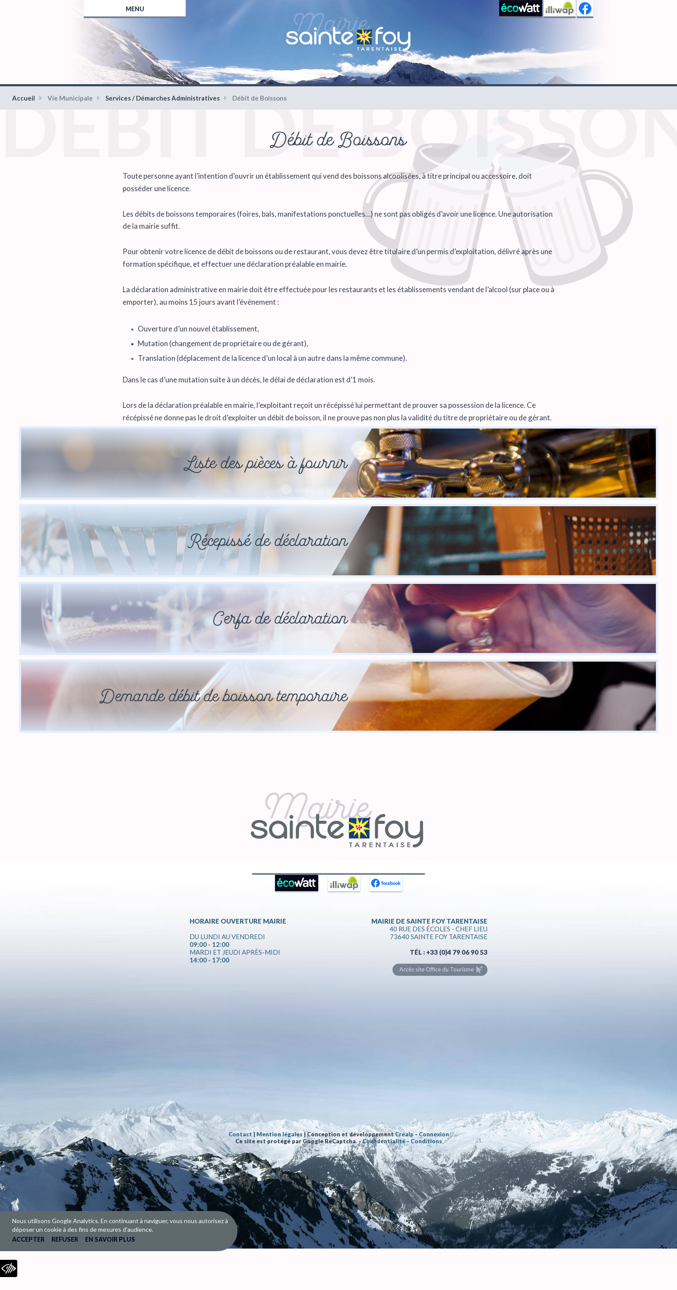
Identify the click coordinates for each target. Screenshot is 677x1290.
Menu (135, 9)
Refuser (64, 1239)
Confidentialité (383, 1141)
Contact (240, 1134)
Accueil (23, 98)
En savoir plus (110, 1239)
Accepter (28, 1239)
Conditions (426, 1141)
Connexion (434, 1134)
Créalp (404, 1134)
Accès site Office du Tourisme (436, 969)
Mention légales (279, 1134)
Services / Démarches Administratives (162, 98)
